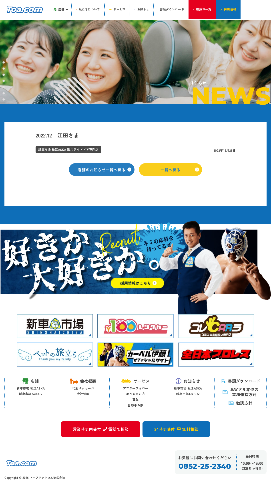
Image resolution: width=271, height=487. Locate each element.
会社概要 (83, 381)
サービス (135, 381)
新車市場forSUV (30, 394)
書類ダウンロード (240, 381)
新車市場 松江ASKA (31, 388)
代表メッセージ (83, 388)
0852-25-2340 (204, 466)
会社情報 (83, 394)
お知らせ (188, 381)
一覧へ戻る (180, 173)
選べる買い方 (135, 394)
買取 (135, 399)
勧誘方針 (240, 403)
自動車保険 (135, 405)
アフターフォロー (135, 388)
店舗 (30, 381)
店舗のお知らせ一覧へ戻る (105, 173)
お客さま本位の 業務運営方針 (240, 392)
